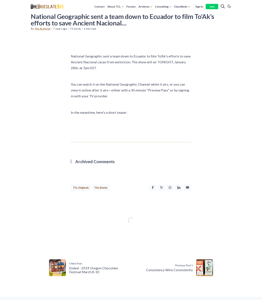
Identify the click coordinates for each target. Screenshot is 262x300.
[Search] (222, 6)
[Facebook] (152, 188)
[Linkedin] (178, 188)
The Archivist (43, 28)
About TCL (114, 6)
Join (212, 6)
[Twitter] (161, 188)
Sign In (199, 6)
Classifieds (180, 6)
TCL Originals (81, 187)
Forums (131, 6)
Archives (144, 6)
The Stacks (100, 187)
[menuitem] (99, 6)
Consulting (161, 6)
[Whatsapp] (170, 188)
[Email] (187, 188)
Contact (99, 6)
